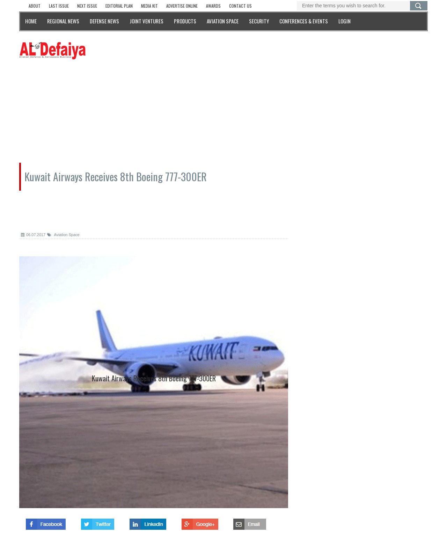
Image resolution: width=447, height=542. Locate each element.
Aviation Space (63, 235)
